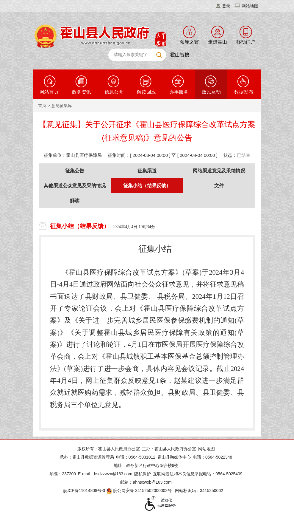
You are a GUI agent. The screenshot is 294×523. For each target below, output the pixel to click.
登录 (226, 6)
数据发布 (243, 92)
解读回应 (146, 92)
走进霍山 (217, 41)
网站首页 (49, 92)
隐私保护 (142, 473)
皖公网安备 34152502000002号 (139, 490)
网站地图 (250, 6)
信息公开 (113, 92)
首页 (42, 105)
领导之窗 (189, 41)
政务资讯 (81, 92)
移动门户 (245, 41)
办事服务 (178, 92)
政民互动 (211, 92)
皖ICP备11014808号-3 (84, 490)
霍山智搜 (179, 54)
